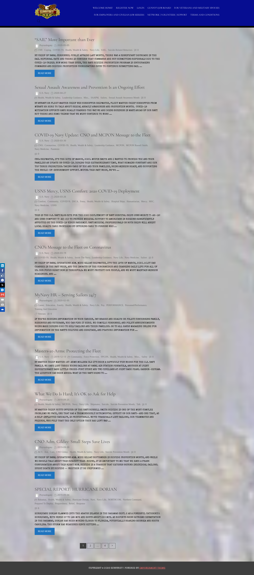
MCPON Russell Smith (136, 145)
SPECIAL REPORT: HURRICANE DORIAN (76, 489)
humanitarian (133, 202)
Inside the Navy (82, 258)
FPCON (104, 357)
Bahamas (42, 500)
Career (41, 305)
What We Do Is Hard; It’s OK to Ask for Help (75, 394)
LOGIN (140, 7)
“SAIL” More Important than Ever (64, 39)
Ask (46, 452)
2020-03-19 (60, 253)
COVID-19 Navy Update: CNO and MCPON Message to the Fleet (92, 135)
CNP (40, 50)
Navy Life (94, 50)
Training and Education (46, 309)
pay (102, 305)
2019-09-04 (63, 495)
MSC (151, 202)
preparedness (61, 504)
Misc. (86, 98)
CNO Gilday (62, 452)
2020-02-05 (63, 301)
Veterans (42, 314)
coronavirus (50, 145)
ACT (40, 452)
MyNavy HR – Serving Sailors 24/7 (65, 295)
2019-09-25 (63, 400)
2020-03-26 (60, 197)
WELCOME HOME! (103, 7)
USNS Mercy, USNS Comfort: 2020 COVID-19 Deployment (87, 191)
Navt (93, 500)
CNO (40, 145)
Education (50, 305)
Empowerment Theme (152, 568)
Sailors (103, 98)
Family (60, 305)
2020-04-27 (60, 93)
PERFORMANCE (114, 305)
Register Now (125, 7)
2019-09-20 (63, 447)
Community (52, 202)
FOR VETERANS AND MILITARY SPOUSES (196, 7)
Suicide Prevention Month (123, 404)
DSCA (75, 202)
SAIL (103, 50)
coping (47, 50)
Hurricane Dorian (81, 500)
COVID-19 (58, 50)
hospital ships (118, 202)
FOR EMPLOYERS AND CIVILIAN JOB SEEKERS (119, 14)
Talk (139, 404)
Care (52, 452)
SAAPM (94, 98)
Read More (44, 73)
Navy (74, 404)
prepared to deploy (44, 504)
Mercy (144, 202)
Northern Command (132, 500)
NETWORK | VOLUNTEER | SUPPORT (167, 14)
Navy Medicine (42, 149)
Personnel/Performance (135, 305)
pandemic (55, 149)
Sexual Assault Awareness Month (124, 98)
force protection (91, 357)
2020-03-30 (60, 141)
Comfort (42, 202)
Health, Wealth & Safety (76, 50)
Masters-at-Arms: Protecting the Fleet (68, 351)
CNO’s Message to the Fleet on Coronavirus (73, 247)
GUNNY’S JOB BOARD (159, 7)
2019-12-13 (60, 357)
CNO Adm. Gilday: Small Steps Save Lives (72, 441)
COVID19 (65, 202)
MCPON (120, 145)
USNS (54, 205)
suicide (105, 404)
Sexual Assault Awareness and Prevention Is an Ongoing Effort (90, 87)
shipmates (95, 404)
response (80, 504)
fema (82, 202)
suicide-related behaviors (120, 50)
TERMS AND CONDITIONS (204, 14)
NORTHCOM (114, 500)
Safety (144, 357)
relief (71, 504)
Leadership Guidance (72, 98)
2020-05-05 (63, 45)
